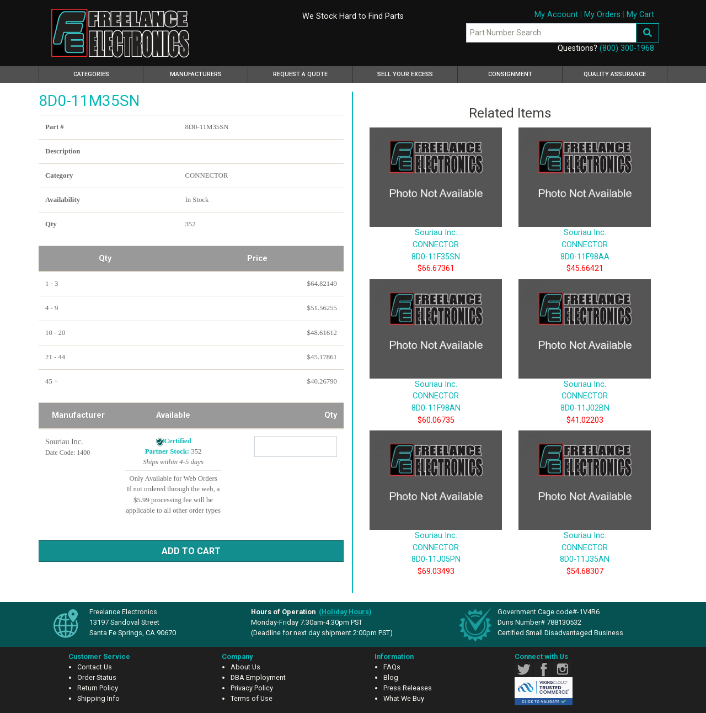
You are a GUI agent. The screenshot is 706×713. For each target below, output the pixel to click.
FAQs (391, 667)
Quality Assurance (615, 74)
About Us (245, 667)
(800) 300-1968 (627, 48)
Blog (390, 677)
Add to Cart (191, 551)
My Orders (602, 14)
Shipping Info (98, 698)
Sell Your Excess (405, 74)
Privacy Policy (252, 688)
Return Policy (97, 688)
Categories (107, 73)
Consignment (510, 74)
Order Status (96, 677)
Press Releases (407, 688)
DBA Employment (258, 677)
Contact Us (94, 667)
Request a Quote (300, 74)
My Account (556, 14)
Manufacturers (196, 74)
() (345, 612)
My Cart (640, 14)
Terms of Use (251, 698)
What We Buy (403, 698)
